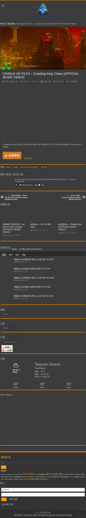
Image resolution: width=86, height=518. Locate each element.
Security (8, 474)
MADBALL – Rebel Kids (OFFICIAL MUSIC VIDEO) (70, 227)
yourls (3, 474)
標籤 (24, 255)
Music (16, 167)
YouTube (44, 167)
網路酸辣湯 (18, 477)
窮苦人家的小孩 (11, 81)
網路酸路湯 (42, 474)
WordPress (18, 474)
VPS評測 (77, 474)
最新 (4, 255)
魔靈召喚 (56, 477)
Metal (9, 167)
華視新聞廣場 (64, 477)
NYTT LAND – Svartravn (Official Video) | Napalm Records (71, 197)
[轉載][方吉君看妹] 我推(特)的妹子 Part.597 (32, 269)
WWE (6, 477)
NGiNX (24, 477)
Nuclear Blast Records (29, 167)
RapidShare (8, 479)
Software (82, 477)
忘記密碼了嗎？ (8, 504)
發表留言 (60, 81)
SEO (2, 479)
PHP (12, 474)
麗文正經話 (69, 474)
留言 (17, 255)
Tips (36, 474)
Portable (43, 477)
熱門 (11, 255)
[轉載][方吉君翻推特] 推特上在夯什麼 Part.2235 (34, 296)
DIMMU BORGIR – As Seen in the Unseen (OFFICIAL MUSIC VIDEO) (14, 228)
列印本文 (28, 158)
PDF (63, 474)
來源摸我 (12, 155)
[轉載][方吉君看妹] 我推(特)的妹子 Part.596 (32, 287)
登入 (25, 249)
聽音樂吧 (11, 24)
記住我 (13, 499)
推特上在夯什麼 (54, 474)
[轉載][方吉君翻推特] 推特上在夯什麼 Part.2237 (34, 259)
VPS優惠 (76, 477)
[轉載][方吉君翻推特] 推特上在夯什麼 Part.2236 (34, 278)
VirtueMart (49, 477)
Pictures (11, 477)
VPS (70, 477)
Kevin (69, 515)
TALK (26, 479)
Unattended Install (34, 477)
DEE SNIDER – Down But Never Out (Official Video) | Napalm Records (16, 197)
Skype (21, 479)
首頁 (3, 24)
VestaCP (16, 479)
